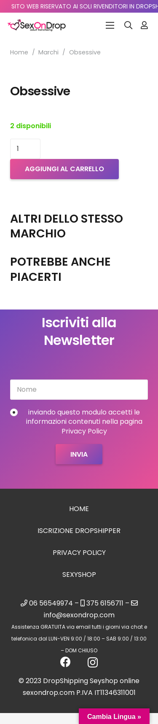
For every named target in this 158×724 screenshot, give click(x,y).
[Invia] (79, 454)
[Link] (144, 25)
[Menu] (110, 25)
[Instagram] (93, 662)
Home (19, 52)
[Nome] (79, 389)
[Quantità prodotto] (25, 149)
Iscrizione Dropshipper (79, 531)
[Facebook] (65, 662)
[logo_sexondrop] (37, 25)
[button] (128, 25)
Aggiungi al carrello (64, 169)
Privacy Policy (79, 552)
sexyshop (79, 574)
